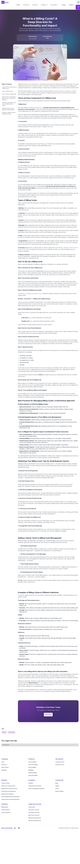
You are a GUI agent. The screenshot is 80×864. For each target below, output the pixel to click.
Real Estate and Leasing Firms (9, 792)
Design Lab (4, 764)
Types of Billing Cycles (7, 91)
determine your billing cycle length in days (30, 293)
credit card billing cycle (25, 154)
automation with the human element (32, 691)
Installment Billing (33, 773)
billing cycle (39, 107)
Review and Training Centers (9, 787)
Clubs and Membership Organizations (11, 798)
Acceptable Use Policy (34, 815)
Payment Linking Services (35, 823)
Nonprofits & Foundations (8, 795)
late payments (66, 393)
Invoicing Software (6, 815)
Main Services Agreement (35, 820)
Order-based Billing (33, 764)
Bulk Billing (31, 770)
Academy (43, 5)
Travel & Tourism (6, 784)
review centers (59, 684)
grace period (23, 193)
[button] (26, 5)
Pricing (63, 5)
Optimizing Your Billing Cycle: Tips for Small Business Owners (9, 104)
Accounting (11, 732)
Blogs (56, 784)
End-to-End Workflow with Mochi (37, 790)
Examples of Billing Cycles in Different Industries (8, 113)
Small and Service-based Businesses (11, 801)
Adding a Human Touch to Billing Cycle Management (8, 109)
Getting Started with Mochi (35, 787)
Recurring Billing (32, 767)
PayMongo (4, 770)
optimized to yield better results (66, 91)
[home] (5, 2)
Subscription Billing (33, 776)
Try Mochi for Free (60, 762)
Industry (34, 5)
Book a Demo (48, 714)
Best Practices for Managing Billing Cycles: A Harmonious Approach (8, 98)
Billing (4, 732)
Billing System (5, 809)
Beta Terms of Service (34, 818)
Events (57, 790)
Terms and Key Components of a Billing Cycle (9, 87)
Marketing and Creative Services (10, 790)
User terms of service (34, 812)
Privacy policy (32, 809)
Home (18, 5)
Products (25, 5)
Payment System (6, 812)
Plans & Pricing (5, 767)
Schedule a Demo (60, 764)
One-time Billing (32, 762)
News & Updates (59, 792)
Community (53, 5)
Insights (57, 787)
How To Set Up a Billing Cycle (9, 94)
